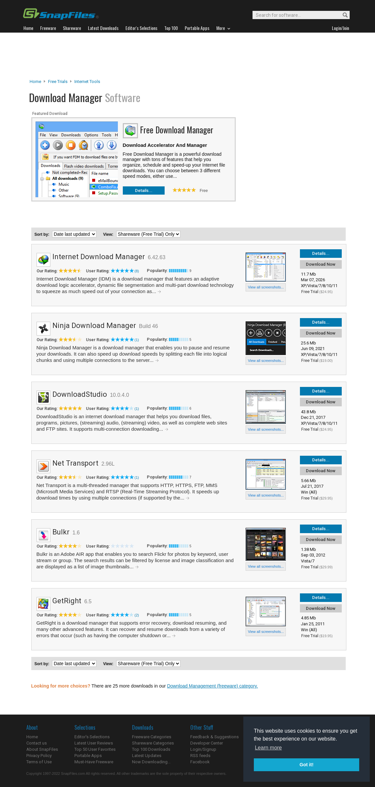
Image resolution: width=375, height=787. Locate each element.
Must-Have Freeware (93, 761)
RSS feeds (200, 755)
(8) (137, 271)
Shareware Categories (153, 743)
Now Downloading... (151, 761)
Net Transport (75, 463)
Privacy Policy (39, 755)
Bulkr (60, 532)
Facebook (200, 761)
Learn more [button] (268, 747)
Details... (143, 190)
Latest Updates (146, 755)
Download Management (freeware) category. (212, 686)
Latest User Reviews (93, 743)
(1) (137, 340)
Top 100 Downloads (151, 749)
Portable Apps (88, 755)
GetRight (66, 601)
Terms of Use (39, 761)
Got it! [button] (306, 764)
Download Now (320, 264)
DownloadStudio (79, 394)
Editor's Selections (92, 736)
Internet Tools (87, 81)
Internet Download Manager (98, 257)
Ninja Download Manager (94, 325)
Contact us (36, 743)
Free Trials (57, 81)
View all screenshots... (266, 287)
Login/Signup (203, 749)
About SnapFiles (42, 749)
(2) (137, 615)
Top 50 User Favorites (95, 749)
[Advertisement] (187, 55)
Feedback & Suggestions (214, 736)
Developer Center (206, 743)
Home (35, 81)
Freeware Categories (151, 736)
